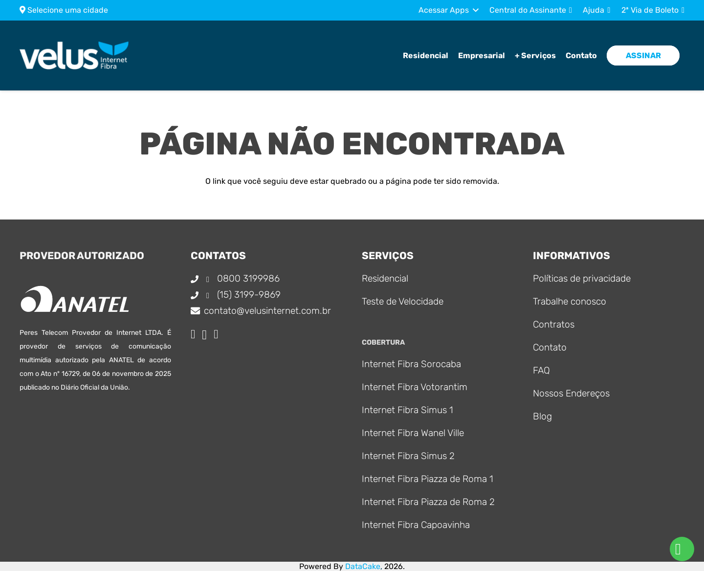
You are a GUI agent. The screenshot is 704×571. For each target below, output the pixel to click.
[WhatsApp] (216, 334)
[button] (448, 10)
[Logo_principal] (85, 57)
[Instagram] (204, 335)
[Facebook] (193, 334)
